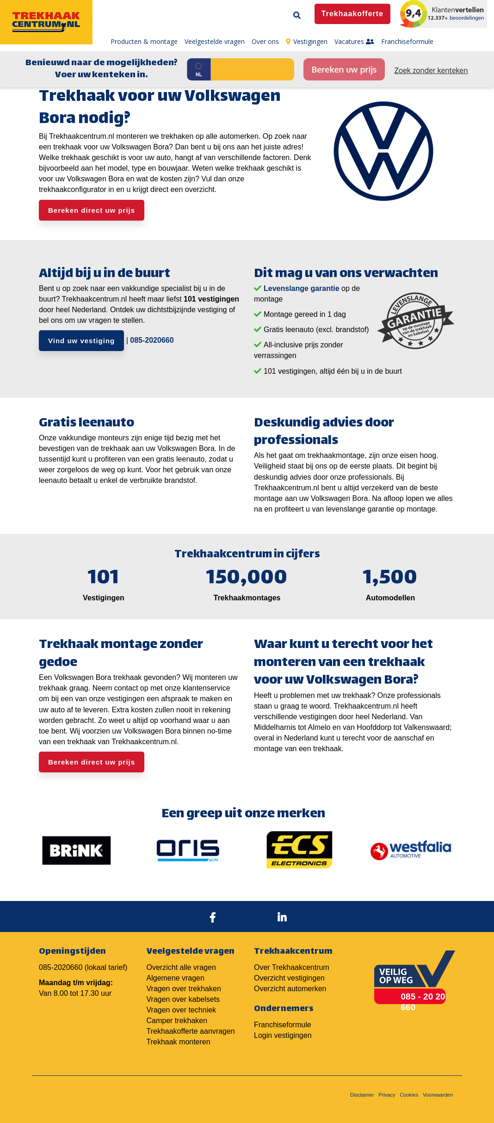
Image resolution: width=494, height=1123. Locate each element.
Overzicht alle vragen (181, 967)
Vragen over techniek (181, 1010)
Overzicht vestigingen (289, 978)
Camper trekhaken (177, 1020)
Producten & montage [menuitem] (144, 41)
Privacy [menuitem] (386, 1095)
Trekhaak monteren (178, 1042)
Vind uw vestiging (81, 341)
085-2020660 (151, 340)
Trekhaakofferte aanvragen (191, 1031)
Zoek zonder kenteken (431, 70)
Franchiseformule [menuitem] (407, 41)
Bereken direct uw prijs (91, 210)
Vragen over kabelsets (183, 999)
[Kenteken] (252, 69)
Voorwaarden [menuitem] (438, 1095)
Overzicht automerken (290, 989)
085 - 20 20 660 (423, 1002)
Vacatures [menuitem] (354, 41)
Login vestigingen (283, 1035)
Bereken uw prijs (344, 69)
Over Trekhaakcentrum (291, 967)
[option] (76, 850)
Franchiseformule (282, 1025)
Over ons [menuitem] (265, 41)
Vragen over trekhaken (184, 989)
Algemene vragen (175, 978)
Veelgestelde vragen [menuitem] (215, 41)
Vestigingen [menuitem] (306, 41)
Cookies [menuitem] (409, 1095)
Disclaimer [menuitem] (362, 1095)
